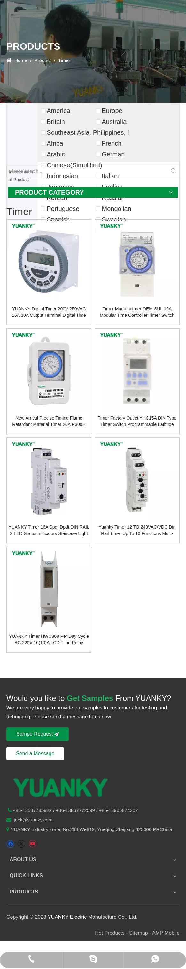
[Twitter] (21, 844)
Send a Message (35, 753)
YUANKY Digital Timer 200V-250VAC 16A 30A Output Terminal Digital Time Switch (49, 312)
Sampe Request (37, 734)
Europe (112, 110)
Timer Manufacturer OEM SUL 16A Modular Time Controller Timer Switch (137, 312)
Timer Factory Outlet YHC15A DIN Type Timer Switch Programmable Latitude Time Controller (137, 421)
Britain (56, 121)
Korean (57, 198)
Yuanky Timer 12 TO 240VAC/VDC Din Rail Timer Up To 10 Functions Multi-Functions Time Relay (137, 531)
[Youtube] (32, 844)
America (58, 110)
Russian (113, 198)
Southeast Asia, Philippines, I (88, 132)
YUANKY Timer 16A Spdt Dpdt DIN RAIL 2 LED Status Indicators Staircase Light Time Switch (48, 531)
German (113, 154)
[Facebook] (10, 844)
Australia (114, 121)
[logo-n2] (61, 786)
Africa (55, 143)
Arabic (56, 154)
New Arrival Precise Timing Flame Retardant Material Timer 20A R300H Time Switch (49, 421)
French (111, 143)
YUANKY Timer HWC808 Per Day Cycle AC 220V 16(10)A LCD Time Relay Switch (49, 640)
